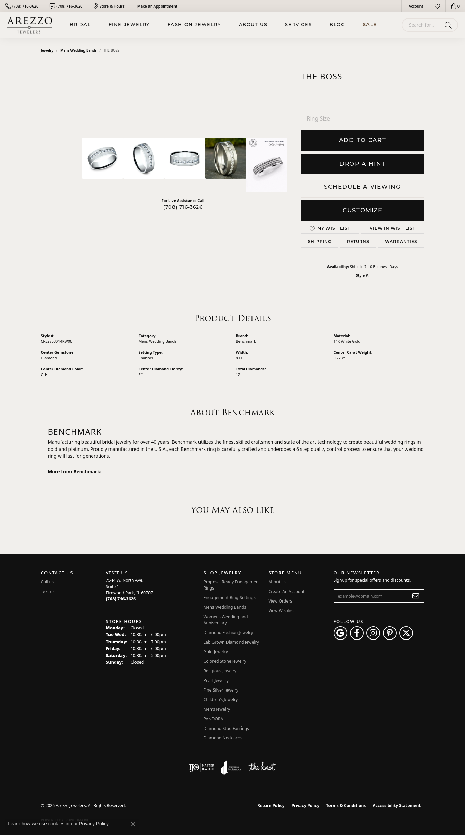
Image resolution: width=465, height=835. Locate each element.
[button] (415, 6)
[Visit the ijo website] (202, 767)
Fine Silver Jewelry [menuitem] (221, 690)
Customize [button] (362, 211)
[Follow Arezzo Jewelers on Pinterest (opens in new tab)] (390, 633)
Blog (337, 25)
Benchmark (246, 341)
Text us (48, 591)
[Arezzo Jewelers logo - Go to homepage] (29, 25)
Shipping (320, 242)
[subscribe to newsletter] (416, 596)
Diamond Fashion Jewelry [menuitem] (228, 632)
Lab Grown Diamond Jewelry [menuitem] (231, 642)
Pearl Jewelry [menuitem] (216, 680)
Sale (370, 25)
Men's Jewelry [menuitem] (217, 709)
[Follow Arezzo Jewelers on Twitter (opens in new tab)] (406, 633)
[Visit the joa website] (231, 767)
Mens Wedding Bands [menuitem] (225, 607)
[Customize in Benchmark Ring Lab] (266, 165)
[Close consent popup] (133, 824)
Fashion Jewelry (194, 25)
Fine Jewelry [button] (129, 25)
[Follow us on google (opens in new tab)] (340, 633)
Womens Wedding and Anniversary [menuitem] (226, 620)
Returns (358, 242)
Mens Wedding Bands (78, 50)
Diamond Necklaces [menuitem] (223, 738)
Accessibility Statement (397, 805)
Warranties (401, 242)
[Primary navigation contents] (223, 25)
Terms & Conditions (346, 805)
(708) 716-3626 (183, 207)
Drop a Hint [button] (362, 164)
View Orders (281, 601)
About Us (253, 25)
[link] (22, 6)
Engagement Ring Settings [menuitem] (230, 597)
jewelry (47, 50)
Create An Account (287, 591)
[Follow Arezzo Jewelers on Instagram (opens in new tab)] (373, 633)
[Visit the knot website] (262, 767)
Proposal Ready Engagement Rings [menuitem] (232, 585)
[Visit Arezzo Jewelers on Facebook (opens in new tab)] (357, 633)
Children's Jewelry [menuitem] (221, 700)
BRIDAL (80, 25)
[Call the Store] (121, 599)
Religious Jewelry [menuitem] (220, 671)
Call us (47, 582)
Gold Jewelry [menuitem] (216, 652)
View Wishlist (281, 610)
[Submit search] (449, 25)
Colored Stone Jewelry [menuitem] (225, 661)
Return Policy (271, 805)
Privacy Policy (306, 805)
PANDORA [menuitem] (213, 719)
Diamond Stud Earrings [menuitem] (226, 728)
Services (298, 25)
